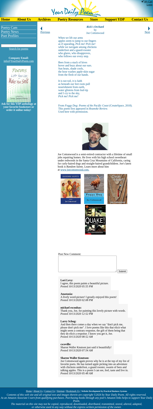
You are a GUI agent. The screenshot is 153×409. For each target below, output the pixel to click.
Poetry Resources (70, 19)
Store (94, 19)
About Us (24, 19)
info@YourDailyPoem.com (19, 61)
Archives (44, 19)
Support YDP (115, 19)
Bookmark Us (73, 391)
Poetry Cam (9, 27)
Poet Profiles (10, 36)
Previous (45, 31)
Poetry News (10, 32)
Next (147, 31)
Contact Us (49, 391)
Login (149, 4)
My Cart (147, 1)
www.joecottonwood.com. (74, 169)
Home (5, 19)
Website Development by (104, 391)
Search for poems (18, 48)
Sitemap (61, 391)
